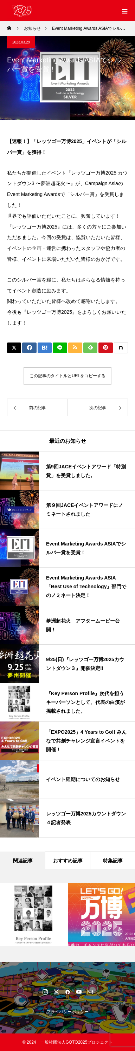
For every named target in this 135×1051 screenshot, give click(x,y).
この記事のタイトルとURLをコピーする (67, 375)
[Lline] (60, 348)
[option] (34, 914)
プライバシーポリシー (67, 1011)
